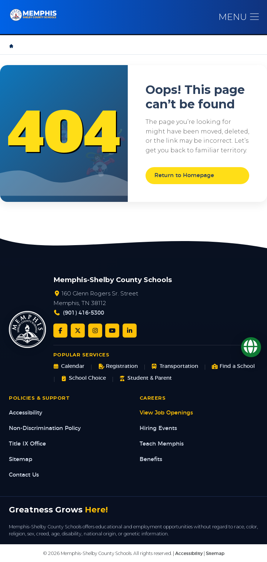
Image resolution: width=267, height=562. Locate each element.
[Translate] (251, 347)
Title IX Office (27, 444)
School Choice (83, 378)
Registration (118, 366)
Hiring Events (158, 428)
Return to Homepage (184, 175)
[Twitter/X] (78, 331)
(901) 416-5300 (83, 313)
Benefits (151, 459)
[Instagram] (95, 331)
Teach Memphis (162, 444)
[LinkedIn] (130, 331)
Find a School (233, 366)
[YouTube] (112, 331)
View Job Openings (166, 413)
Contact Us (24, 475)
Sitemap (20, 459)
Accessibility (25, 413)
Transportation (174, 366)
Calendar (68, 366)
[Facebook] (60, 331)
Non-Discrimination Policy (45, 428)
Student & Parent (146, 378)
